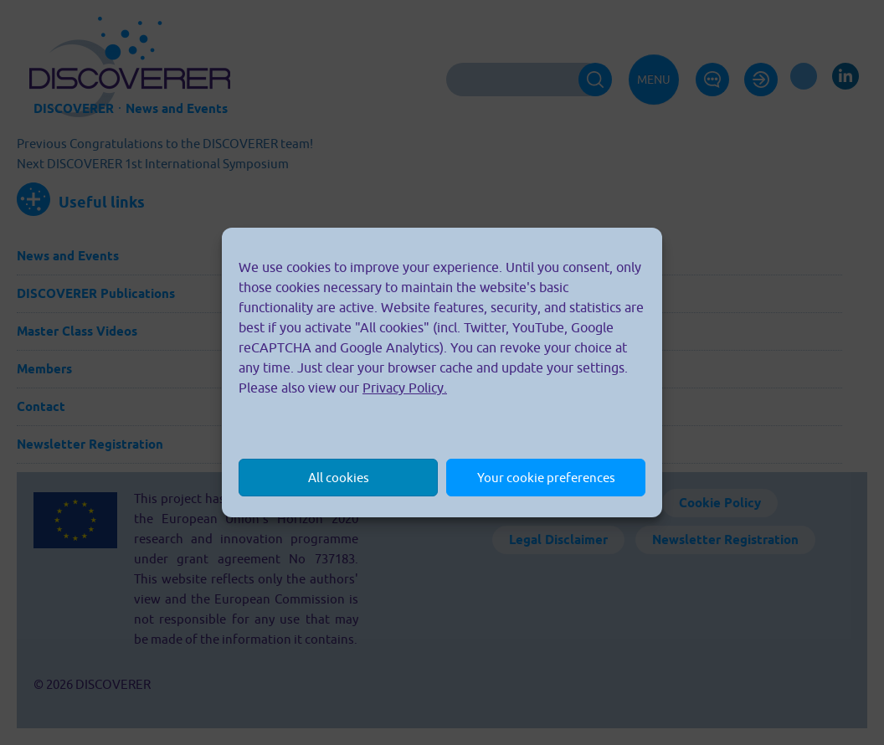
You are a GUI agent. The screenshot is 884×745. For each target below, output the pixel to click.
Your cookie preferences (546, 477)
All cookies (338, 477)
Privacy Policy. (404, 387)
